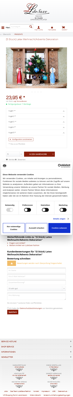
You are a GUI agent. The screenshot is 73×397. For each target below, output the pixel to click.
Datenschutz (62, 391)
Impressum (45, 391)
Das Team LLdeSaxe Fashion (20, 391)
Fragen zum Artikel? (16, 243)
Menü (6, 27)
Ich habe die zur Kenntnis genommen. (36, 308)
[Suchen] (30, 26)
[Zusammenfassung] (36, 282)
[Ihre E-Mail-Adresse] (36, 276)
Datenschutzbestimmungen (31, 308)
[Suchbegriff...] (21, 26)
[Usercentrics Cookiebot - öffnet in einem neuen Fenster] (59, 166)
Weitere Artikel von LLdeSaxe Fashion (23, 245)
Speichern (13, 312)
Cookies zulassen (59, 228)
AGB (53, 391)
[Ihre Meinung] (36, 296)
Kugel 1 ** (36, 111)
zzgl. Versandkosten (20, 101)
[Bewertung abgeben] (36, 288)
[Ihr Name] (36, 270)
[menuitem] (6, 27)
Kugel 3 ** (36, 121)
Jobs (6, 391)
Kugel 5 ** (36, 132)
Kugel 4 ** (36, 127)
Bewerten (20, 159)
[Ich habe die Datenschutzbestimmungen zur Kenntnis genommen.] (8, 308)
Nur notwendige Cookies (13, 227)
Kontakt (36, 391)
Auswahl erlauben (36, 228)
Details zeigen (59, 219)
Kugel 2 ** (36, 116)
